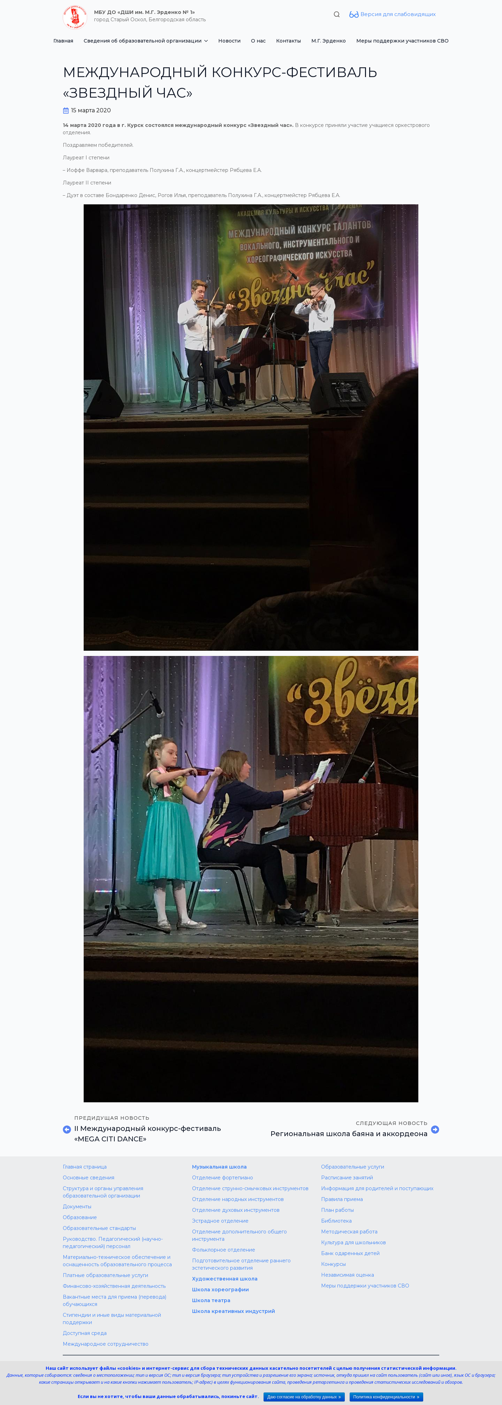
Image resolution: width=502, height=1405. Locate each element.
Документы (77, 1206)
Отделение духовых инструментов (236, 1210)
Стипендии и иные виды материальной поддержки (112, 1318)
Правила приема (342, 1199)
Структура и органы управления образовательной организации (103, 1192)
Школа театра (211, 1300)
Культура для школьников (353, 1242)
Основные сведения (88, 1177)
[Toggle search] (337, 14)
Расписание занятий (347, 1177)
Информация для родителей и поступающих (377, 1188)
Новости (229, 41)
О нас (258, 41)
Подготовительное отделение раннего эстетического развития (241, 1264)
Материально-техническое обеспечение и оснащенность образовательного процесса (117, 1261)
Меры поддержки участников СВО (402, 41)
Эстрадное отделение (220, 1221)
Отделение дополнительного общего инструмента (239, 1235)
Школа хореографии (220, 1289)
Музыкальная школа (219, 1167)
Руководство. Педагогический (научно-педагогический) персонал (113, 1242)
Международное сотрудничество (106, 1344)
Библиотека (336, 1221)
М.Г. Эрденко (328, 41)
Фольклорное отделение (223, 1250)
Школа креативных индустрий (233, 1311)
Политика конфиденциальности (384, 1397)
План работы (337, 1210)
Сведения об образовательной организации (142, 41)
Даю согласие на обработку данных (302, 1397)
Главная (63, 41)
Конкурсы (333, 1264)
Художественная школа (225, 1279)
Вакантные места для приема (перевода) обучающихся (114, 1300)
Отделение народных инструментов (238, 1199)
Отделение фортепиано (222, 1177)
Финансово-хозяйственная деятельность (114, 1286)
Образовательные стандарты (99, 1228)
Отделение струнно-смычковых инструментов (250, 1188)
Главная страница (85, 1167)
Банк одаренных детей (350, 1253)
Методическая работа (349, 1232)
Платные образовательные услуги (105, 1275)
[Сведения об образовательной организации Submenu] (207, 40)
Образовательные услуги (352, 1167)
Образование (80, 1217)
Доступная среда (85, 1333)
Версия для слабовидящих (398, 14)
